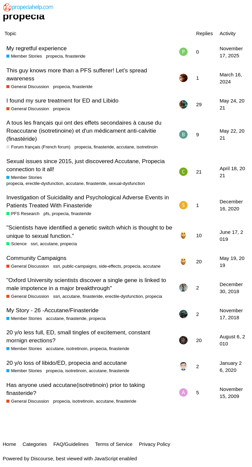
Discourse (42, 458)
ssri (34, 243)
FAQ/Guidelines (71, 444)
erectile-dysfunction (44, 183)
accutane (125, 146)
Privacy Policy (154, 444)
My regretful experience (36, 48)
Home (9, 444)
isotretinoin (147, 146)
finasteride (75, 56)
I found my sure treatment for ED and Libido (62, 100)
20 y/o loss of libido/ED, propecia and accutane (66, 362)
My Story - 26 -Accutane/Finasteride (52, 310)
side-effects (110, 266)
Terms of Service (114, 444)
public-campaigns (79, 266)
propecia (54, 56)
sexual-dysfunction (127, 183)
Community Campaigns (36, 258)
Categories (34, 444)
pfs (46, 213)
